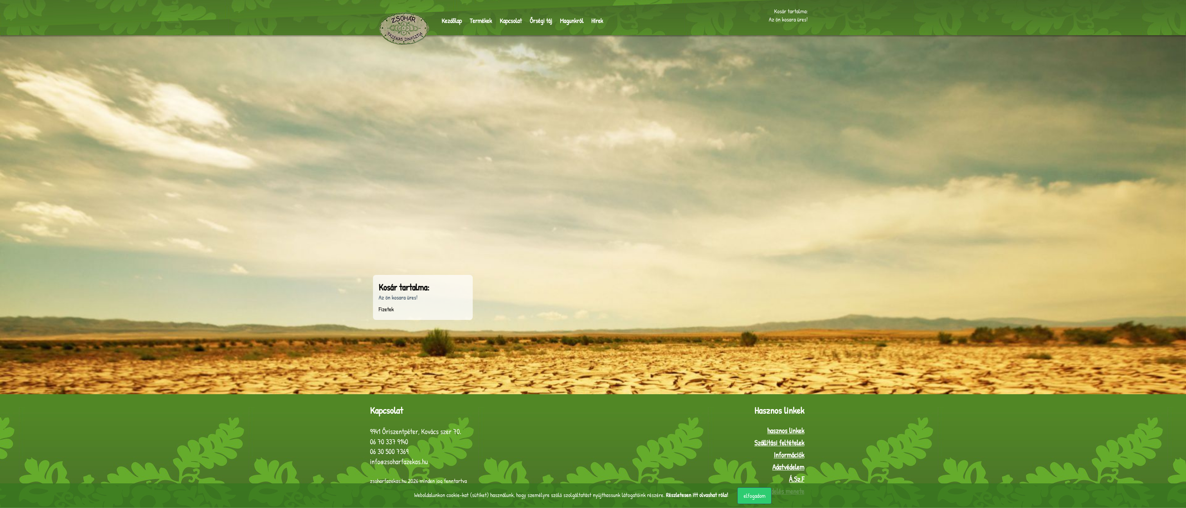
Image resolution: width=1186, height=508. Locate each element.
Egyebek (354, 234)
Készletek (356, 210)
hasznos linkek (785, 431)
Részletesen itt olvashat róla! (697, 495)
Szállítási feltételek (779, 443)
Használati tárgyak (366, 198)
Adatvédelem (788, 467)
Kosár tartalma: (791, 12)
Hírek (597, 22)
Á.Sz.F (796, 480)
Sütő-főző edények (365, 185)
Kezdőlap (452, 22)
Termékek (481, 22)
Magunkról (571, 22)
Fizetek (316, 309)
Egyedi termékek (363, 247)
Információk (789, 455)
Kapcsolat (511, 22)
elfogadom (754, 496)
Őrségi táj (540, 22)
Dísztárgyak (358, 222)
